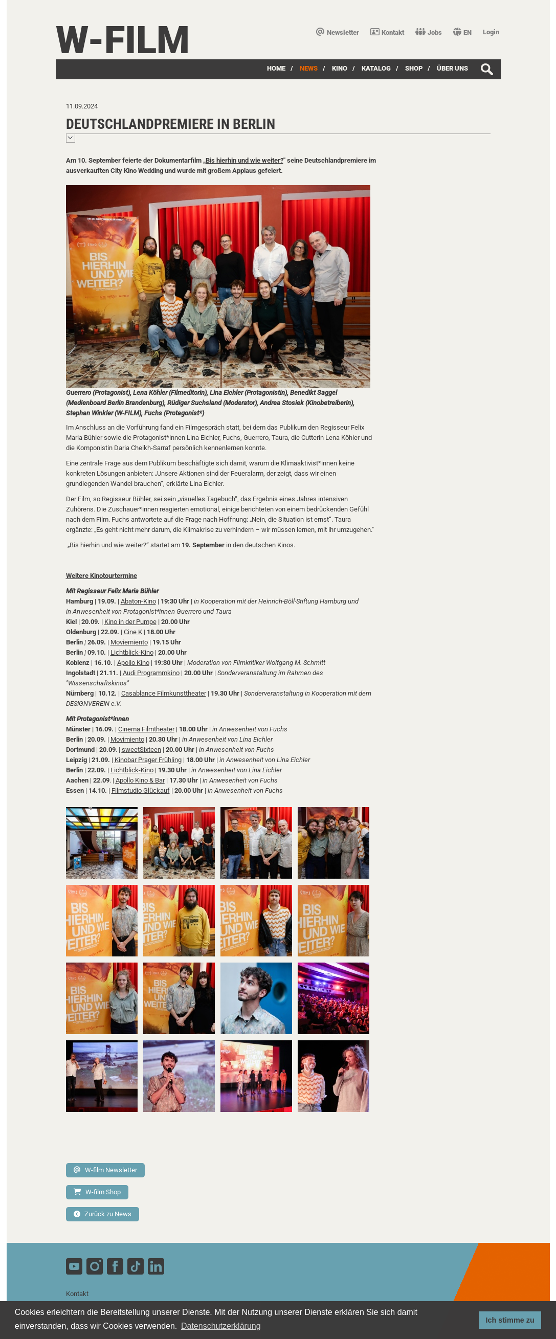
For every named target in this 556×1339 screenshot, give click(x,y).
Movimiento (127, 739)
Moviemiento (129, 642)
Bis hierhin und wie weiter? (244, 160)
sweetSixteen (141, 749)
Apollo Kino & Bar (140, 780)
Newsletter (337, 32)
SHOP (413, 68)
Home (276, 68)
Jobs (428, 32)
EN (462, 32)
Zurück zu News (102, 1214)
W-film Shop (97, 1192)
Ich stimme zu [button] (510, 1320)
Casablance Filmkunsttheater (163, 693)
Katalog (376, 68)
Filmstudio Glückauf (141, 790)
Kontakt (387, 32)
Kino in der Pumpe (130, 622)
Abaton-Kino (138, 601)
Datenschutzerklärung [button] (221, 1326)
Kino (339, 68)
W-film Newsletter (105, 1170)
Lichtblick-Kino (131, 652)
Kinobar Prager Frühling (148, 760)
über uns (452, 68)
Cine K (133, 632)
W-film (123, 40)
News (309, 68)
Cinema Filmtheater (146, 729)
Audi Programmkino (151, 673)
